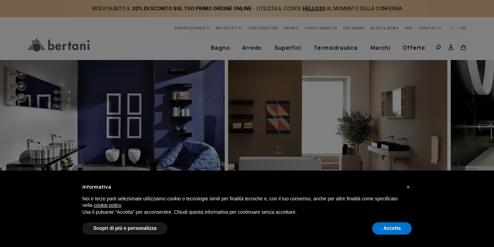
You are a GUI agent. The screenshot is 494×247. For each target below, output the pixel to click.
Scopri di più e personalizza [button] (124, 228)
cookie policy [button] (107, 205)
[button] (408, 186)
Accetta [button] (392, 228)
